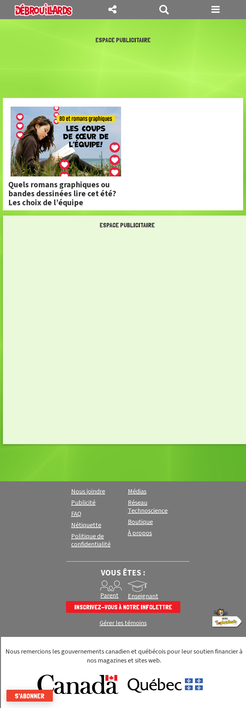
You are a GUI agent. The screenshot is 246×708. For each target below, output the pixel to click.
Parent (109, 595)
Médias (137, 491)
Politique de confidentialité (91, 540)
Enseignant (143, 596)
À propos (140, 533)
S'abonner (30, 696)
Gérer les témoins (123, 623)
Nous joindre (88, 491)
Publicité (83, 502)
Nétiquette (86, 525)
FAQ (76, 513)
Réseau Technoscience (148, 506)
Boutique (140, 521)
